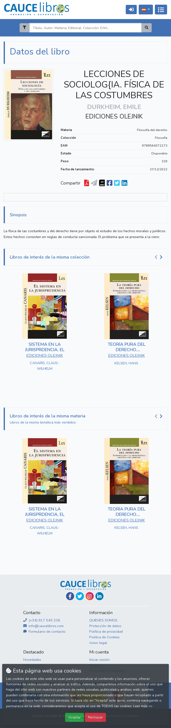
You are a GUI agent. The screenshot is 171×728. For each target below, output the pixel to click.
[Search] (85, 27)
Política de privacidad (106, 631)
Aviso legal (98, 642)
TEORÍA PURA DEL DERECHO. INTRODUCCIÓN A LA (126, 349)
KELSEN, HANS (126, 363)
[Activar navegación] (161, 9)
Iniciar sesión (99, 659)
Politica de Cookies (104, 637)
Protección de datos (105, 625)
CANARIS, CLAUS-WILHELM (44, 365)
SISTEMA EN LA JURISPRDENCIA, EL (44, 347)
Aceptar (74, 717)
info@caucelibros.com (43, 625)
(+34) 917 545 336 (41, 620)
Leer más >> (142, 706)
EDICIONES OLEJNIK (114, 116)
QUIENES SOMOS (103, 620)
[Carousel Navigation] (159, 257)
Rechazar (95, 717)
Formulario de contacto (44, 631)
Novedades (32, 659)
